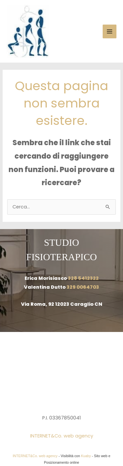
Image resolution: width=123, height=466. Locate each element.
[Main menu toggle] (109, 31)
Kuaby (86, 456)
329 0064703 (83, 287)
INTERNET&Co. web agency (61, 436)
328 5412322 (83, 278)
